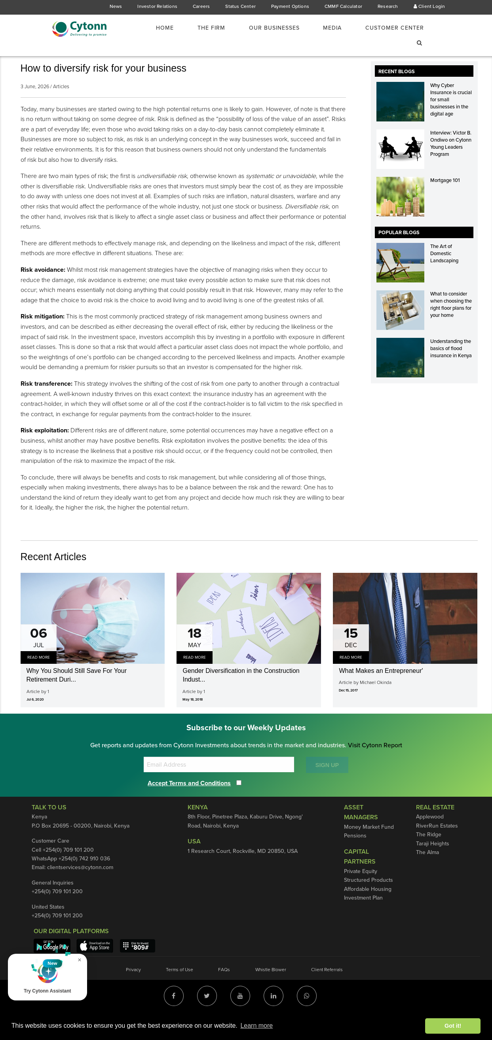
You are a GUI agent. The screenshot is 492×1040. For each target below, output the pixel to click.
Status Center (240, 6)
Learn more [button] (256, 1025)
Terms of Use (179, 990)
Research (387, 6)
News (115, 6)
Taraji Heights (433, 864)
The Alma (427, 873)
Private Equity (361, 892)
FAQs (224, 990)
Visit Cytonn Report (376, 766)
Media (328, 28)
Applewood (429, 837)
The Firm (201, 28)
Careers (200, 6)
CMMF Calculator (343, 6)
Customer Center (393, 28)
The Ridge (429, 855)
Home (154, 28)
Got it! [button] (453, 1026)
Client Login (429, 6)
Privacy (132, 990)
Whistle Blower (271, 990)
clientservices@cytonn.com (82, 888)
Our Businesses (267, 28)
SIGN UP (327, 785)
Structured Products (368, 901)
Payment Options (289, 6)
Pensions (355, 856)
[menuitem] (159, 28)
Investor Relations (156, 6)
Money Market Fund (368, 848)
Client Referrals (328, 990)
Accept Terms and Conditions (192, 803)
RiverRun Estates (437, 846)
